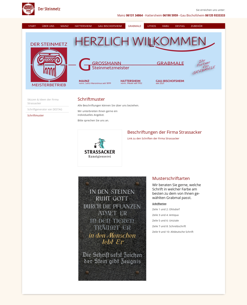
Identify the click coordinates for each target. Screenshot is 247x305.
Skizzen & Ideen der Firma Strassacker (43, 101)
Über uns (48, 26)
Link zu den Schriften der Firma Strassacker (153, 138)
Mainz (65, 26)
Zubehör (196, 26)
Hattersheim (83, 26)
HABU (165, 26)
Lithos (151, 26)
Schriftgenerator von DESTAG (44, 109)
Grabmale (134, 26)
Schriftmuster (35, 115)
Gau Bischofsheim (110, 26)
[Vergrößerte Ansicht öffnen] (112, 229)
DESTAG (180, 26)
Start (32, 26)
